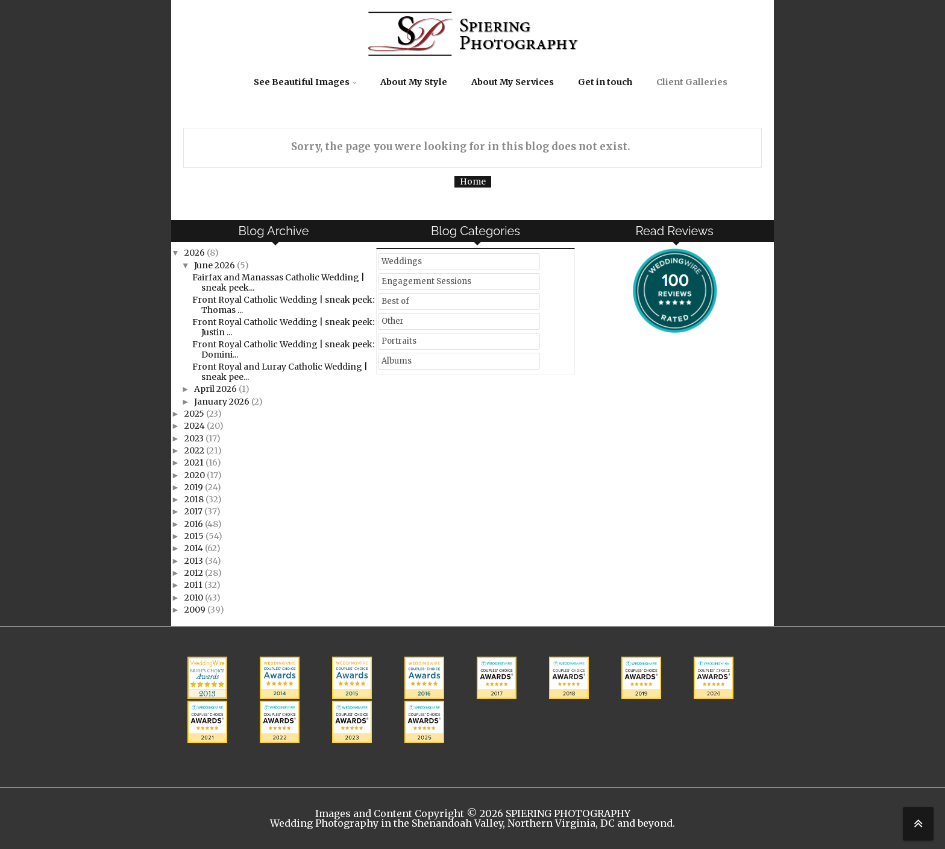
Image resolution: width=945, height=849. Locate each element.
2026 (195, 252)
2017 (194, 511)
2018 (195, 499)
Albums (396, 361)
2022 (195, 450)
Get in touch (605, 82)
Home (473, 181)
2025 (195, 413)
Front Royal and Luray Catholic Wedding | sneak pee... (280, 371)
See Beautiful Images (302, 82)
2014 (194, 548)
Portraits (398, 341)
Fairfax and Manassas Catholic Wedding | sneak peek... (278, 282)
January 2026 (222, 401)
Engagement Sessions (426, 281)
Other (392, 321)
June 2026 (215, 265)
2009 (195, 609)
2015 (195, 536)
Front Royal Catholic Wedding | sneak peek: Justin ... (283, 327)
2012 (194, 572)
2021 (195, 462)
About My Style (413, 82)
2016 (194, 524)
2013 (194, 560)
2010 (194, 597)
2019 (194, 487)
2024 (195, 425)
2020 (195, 475)
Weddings (401, 261)
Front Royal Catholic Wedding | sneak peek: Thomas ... (283, 304)
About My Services (512, 82)
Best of (395, 301)
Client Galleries (691, 82)
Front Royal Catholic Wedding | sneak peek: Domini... (283, 349)
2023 (195, 438)
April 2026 (216, 388)
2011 (194, 584)
